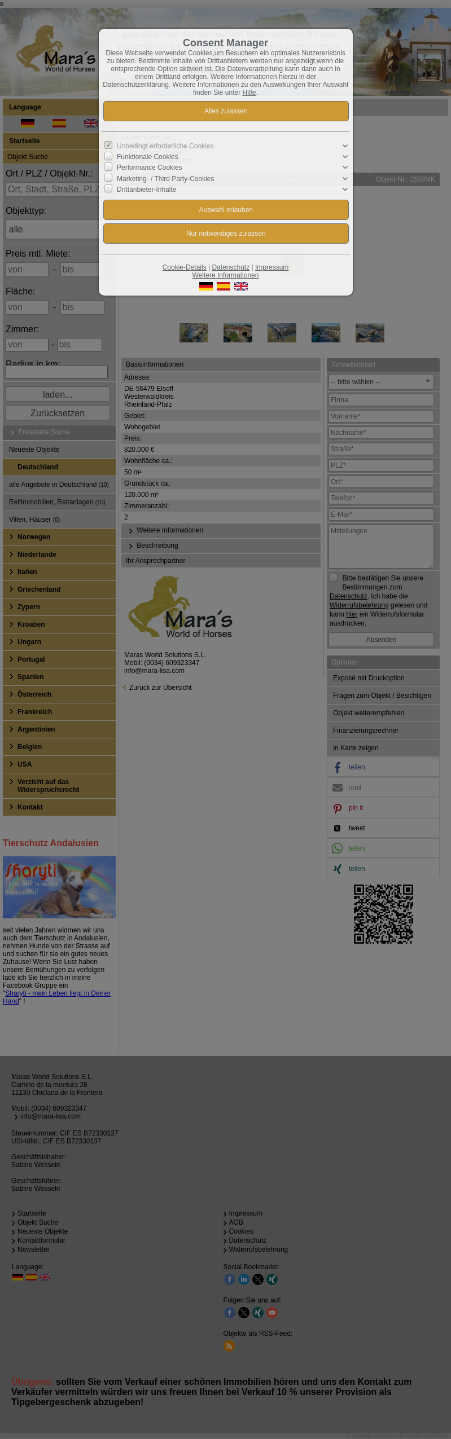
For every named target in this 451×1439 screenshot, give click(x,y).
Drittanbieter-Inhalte (146, 189)
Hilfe (249, 92)
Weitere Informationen (225, 275)
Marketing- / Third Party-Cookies (165, 178)
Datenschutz (230, 267)
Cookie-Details (185, 267)
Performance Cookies (149, 167)
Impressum (271, 267)
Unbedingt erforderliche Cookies (165, 146)
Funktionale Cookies (147, 157)
